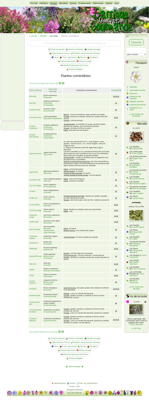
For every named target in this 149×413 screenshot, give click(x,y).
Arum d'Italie (137, 153)
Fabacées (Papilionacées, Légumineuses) (49, 230)
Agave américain (35, 153)
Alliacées (47, 181)
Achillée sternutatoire (34, 136)
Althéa (31, 275)
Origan (134, 239)
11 (47, 83)
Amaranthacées (50, 296)
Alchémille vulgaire (33, 237)
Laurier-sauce (138, 179)
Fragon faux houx (136, 159)
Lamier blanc (138, 198)
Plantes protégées (75, 69)
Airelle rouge (33, 222)
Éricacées (47, 217)
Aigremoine (33, 172)
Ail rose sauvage (35, 210)
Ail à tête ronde (34, 180)
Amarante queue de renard (35, 311)
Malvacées (48, 276)
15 (57, 83)
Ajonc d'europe (34, 229)
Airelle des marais (33, 216)
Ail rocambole (34, 205)
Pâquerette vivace (136, 233)
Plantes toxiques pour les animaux (75, 65)
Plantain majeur (139, 183)
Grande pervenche (138, 105)
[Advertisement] (12, 77)
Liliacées (47, 192)
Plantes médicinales (67, 61)
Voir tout (137, 328)
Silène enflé (137, 148)
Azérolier (133, 87)
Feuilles (83, 57)
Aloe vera (32, 264)
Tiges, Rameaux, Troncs (60, 53)
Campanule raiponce (136, 251)
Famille (53, 91)
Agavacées (48, 154)
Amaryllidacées (49, 187)
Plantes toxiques (85, 61)
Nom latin (53, 89)
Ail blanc (32, 191)
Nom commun (35, 90)
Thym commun (139, 269)
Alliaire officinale (35, 256)
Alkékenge (33, 248)
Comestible (116, 90)
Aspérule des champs (135, 97)
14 (54, 83)
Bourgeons (94, 57)
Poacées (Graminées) (52, 271)
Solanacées (48, 250)
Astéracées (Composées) (48, 104)
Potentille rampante (135, 245)
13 (52, 83)
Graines (73, 57)
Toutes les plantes (57, 49)
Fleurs (56, 57)
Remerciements (60, 383)
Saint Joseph (137, 193)
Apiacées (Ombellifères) (52, 118)
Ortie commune (138, 256)
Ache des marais (35, 117)
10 (45, 83)
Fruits (64, 57)
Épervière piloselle (135, 166)
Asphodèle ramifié (137, 90)
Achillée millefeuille (33, 127)
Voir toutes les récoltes (137, 288)
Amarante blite (34, 295)
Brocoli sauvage (139, 188)
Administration (92, 383)
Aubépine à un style (136, 109)
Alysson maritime (32, 282)
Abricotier (32, 96)
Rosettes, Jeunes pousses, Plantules (86, 53)
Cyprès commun (134, 263)
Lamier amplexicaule (135, 173)
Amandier (32, 289)
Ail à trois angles (35, 185)
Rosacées (47, 97)
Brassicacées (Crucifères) (48, 257)
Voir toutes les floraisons (137, 115)
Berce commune (134, 281)
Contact (72, 383)
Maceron (133, 93)
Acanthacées (49, 111)
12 (50, 83)
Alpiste (31, 270)
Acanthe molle (34, 110)
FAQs (81, 383)
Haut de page (74, 366)
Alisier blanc (33, 243)
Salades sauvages (93, 49)
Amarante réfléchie (32, 320)
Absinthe (32, 103)
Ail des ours (33, 198)
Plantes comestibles (75, 49)
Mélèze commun (137, 101)
